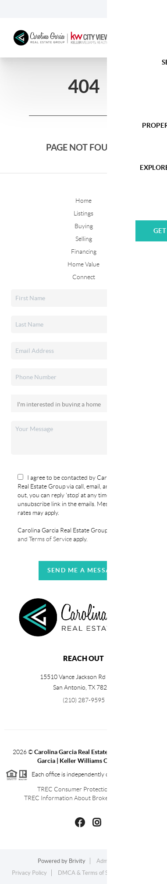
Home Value (83, 264)
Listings (83, 213)
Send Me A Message (83, 570)
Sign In (133, 9)
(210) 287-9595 (84, 700)
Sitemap (145, 873)
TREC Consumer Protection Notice (83, 789)
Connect (83, 276)
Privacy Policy (29, 873)
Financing (83, 251)
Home (83, 200)
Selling (83, 238)
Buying (84, 226)
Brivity (77, 861)
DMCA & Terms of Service (91, 873)
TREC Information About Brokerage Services (83, 797)
